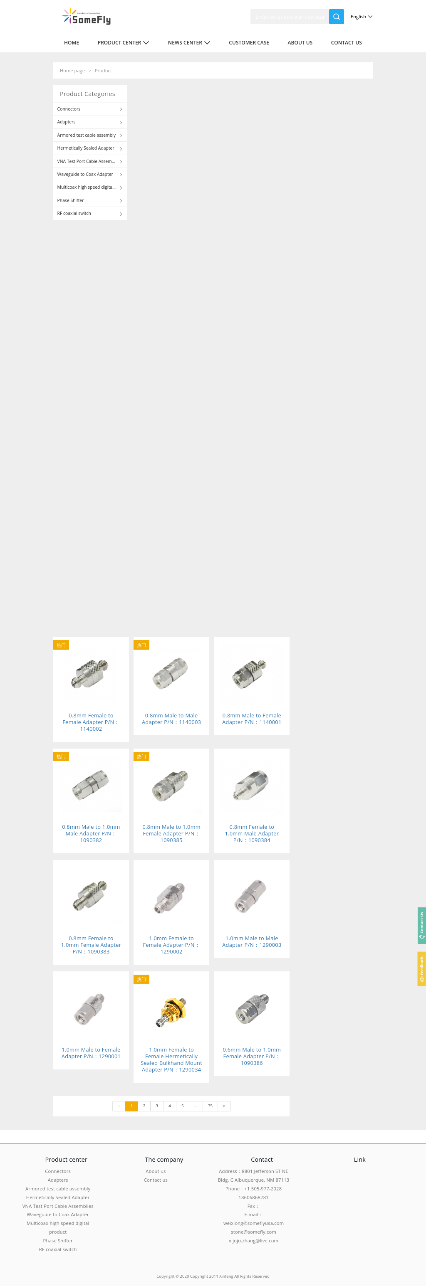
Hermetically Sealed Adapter (58, 1197)
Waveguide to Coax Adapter (58, 1214)
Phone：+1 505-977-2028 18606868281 (253, 1192)
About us (300, 42)
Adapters (58, 1180)
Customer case (249, 42)
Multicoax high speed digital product (58, 1227)
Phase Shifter (58, 1240)
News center (189, 42)
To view (102, 281)
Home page (72, 70)
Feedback (421, 965)
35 (210, 1106)
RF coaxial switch (58, 1249)
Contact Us (421, 922)
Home (71, 42)
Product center (124, 42)
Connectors (58, 1171)
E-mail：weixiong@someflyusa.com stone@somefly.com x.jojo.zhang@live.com (253, 1227)
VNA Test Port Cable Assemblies (58, 1206)
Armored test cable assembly (57, 1188)
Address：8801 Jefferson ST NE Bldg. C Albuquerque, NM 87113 (254, 1175)
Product (103, 70)
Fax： (254, 1206)
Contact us (346, 42)
